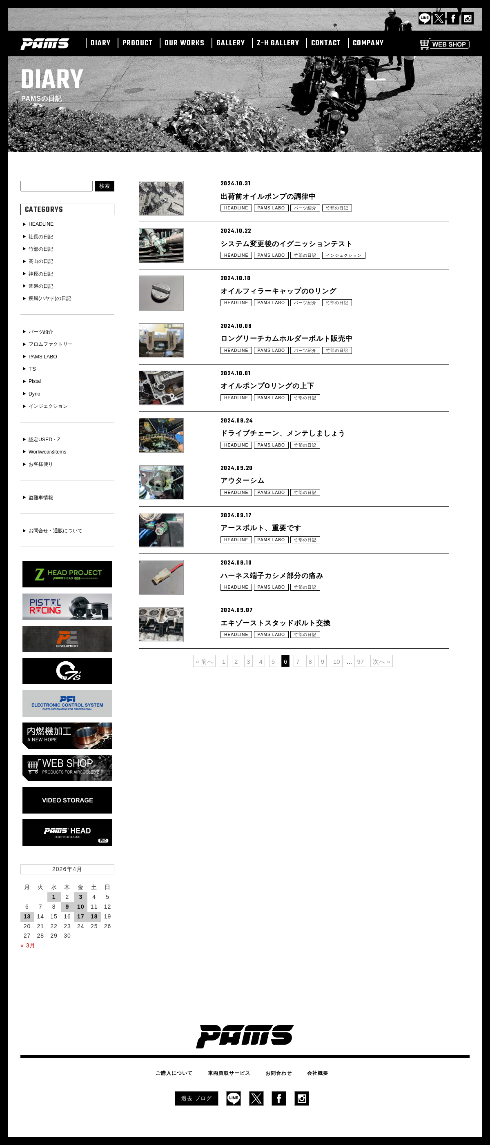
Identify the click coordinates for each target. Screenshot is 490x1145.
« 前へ (204, 803)
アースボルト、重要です (267, 628)
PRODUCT (137, 44)
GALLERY (230, 44)
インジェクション (359, 276)
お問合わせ (275, 1060)
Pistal (36, 376)
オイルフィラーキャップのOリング (288, 320)
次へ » (381, 803)
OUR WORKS (185, 44)
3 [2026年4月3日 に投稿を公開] (80, 884)
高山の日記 (43, 260)
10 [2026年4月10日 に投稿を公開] (81, 894)
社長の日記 (43, 236)
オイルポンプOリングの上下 (275, 443)
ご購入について (184, 1060)
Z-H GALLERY (278, 44)
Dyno (35, 388)
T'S (33, 364)
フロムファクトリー (54, 340)
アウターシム (246, 566)
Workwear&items (50, 444)
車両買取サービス (233, 1060)
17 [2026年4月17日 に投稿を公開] (81, 904)
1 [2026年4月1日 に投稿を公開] (54, 884)
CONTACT (326, 44)
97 (360, 803)
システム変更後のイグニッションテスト (297, 258)
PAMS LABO (276, 214)
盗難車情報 (43, 489)
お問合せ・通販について (60, 522)
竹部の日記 (351, 214)
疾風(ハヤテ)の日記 (53, 296)
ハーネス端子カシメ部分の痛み (280, 689)
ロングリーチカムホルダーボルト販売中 (297, 381)
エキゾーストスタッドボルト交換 (284, 751)
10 (336, 803)
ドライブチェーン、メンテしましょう (293, 504)
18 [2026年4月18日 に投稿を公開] (94, 904)
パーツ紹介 (315, 214)
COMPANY (368, 44)
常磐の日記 (43, 283)
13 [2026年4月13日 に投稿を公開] (27, 904)
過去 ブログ (196, 1083)
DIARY (101, 44)
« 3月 (28, 933)
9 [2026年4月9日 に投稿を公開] (67, 894)
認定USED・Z (47, 432)
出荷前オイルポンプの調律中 (276, 196)
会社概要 (307, 1060)
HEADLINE (238, 214)
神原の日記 (43, 272)
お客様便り (43, 456)
